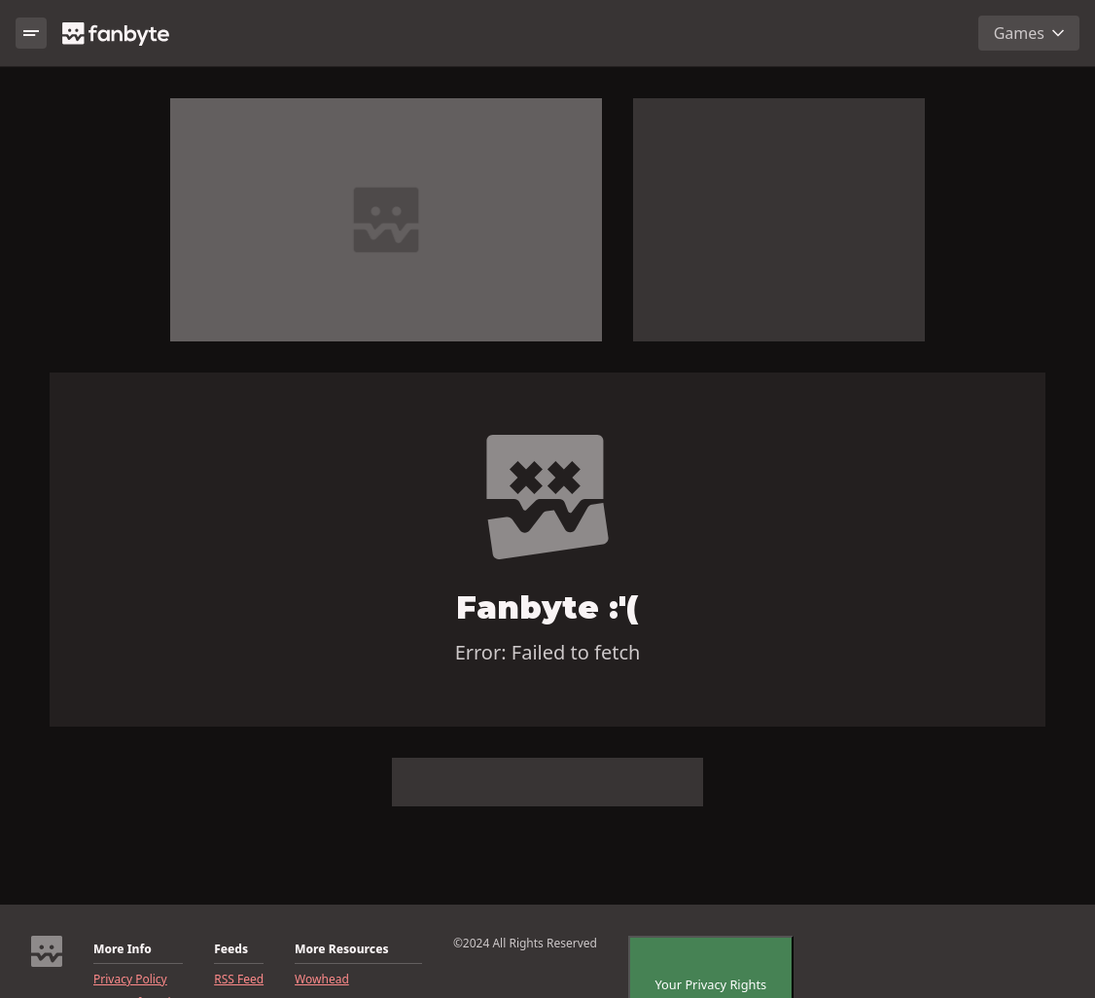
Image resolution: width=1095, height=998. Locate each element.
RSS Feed (239, 979)
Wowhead (322, 979)
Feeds (231, 949)
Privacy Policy (130, 979)
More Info (122, 949)
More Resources (341, 949)
